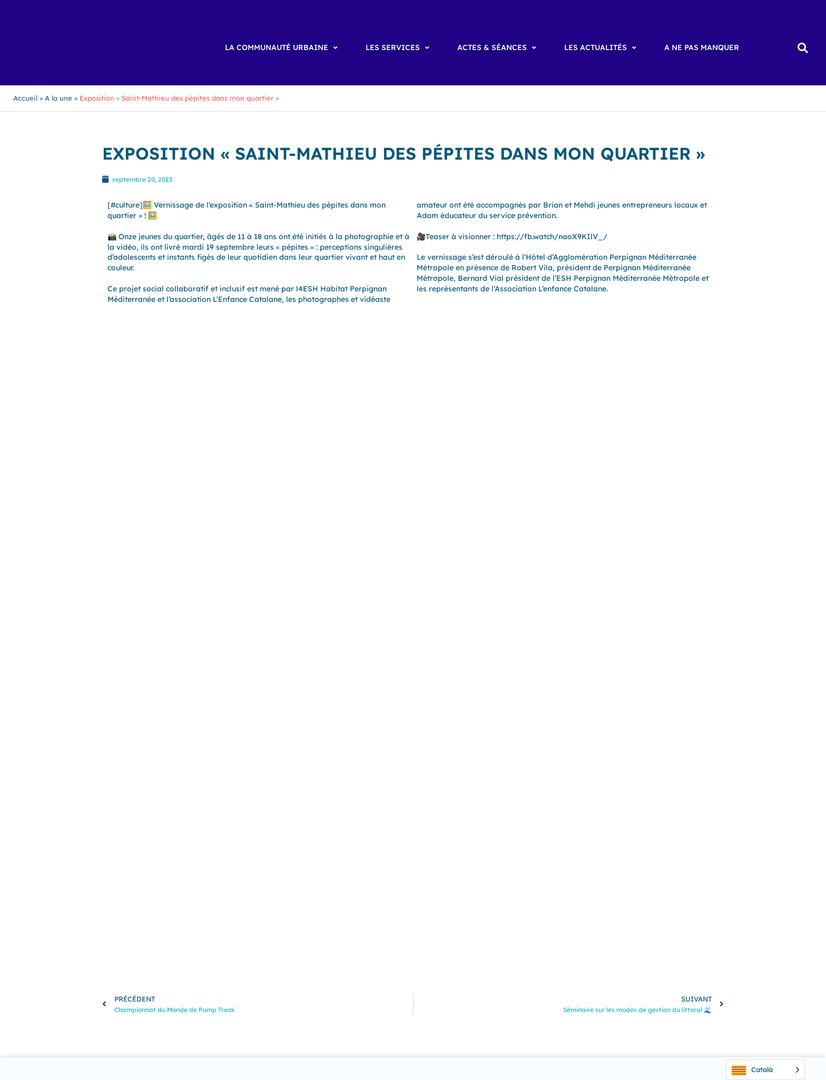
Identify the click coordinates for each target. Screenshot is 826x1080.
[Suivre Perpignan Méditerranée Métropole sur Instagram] (575, 918)
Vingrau (320, 956)
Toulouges (307, 946)
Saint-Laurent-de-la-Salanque (262, 935)
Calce (326, 894)
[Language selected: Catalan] (765, 1069)
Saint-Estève (330, 925)
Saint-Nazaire (349, 935)
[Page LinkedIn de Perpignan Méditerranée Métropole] (628, 918)
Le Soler (147, 915)
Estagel (359, 904)
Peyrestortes (364, 915)
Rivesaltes (281, 925)
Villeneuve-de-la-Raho (173, 956)
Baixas (131, 894)
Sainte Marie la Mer (127, 946)
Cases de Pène (118, 904)
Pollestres (179, 925)
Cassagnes (171, 904)
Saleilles (185, 946)
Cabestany (208, 894)
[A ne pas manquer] (702, 48)
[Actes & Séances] (498, 48)
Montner (214, 915)
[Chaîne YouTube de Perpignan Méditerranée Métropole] (602, 918)
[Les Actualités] (601, 48)
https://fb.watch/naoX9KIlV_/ (552, 236)
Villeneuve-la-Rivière (260, 956)
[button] (802, 48)
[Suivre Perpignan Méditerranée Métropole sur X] (654, 918)
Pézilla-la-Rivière (123, 925)
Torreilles (264, 946)
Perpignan (315, 915)
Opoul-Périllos (263, 915)
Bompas (166, 894)
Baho (101, 894)
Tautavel (223, 946)
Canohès (359, 894)
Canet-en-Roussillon (271, 894)
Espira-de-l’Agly (309, 904)
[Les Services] (398, 48)
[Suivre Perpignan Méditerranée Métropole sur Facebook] (549, 918)
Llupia (181, 915)
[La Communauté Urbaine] (282, 48)
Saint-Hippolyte (171, 935)
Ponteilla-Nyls (230, 925)
